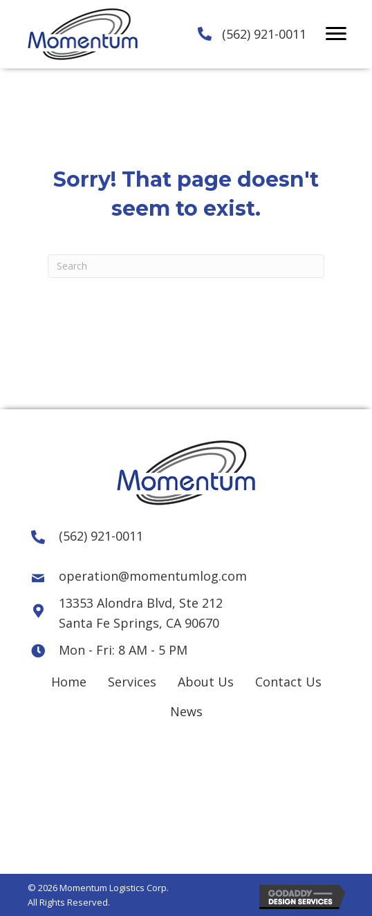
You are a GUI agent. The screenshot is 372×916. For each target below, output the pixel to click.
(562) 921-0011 (264, 34)
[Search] (186, 266)
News (186, 711)
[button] (336, 34)
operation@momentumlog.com (153, 576)
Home (68, 681)
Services (132, 681)
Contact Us (288, 681)
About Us (206, 681)
